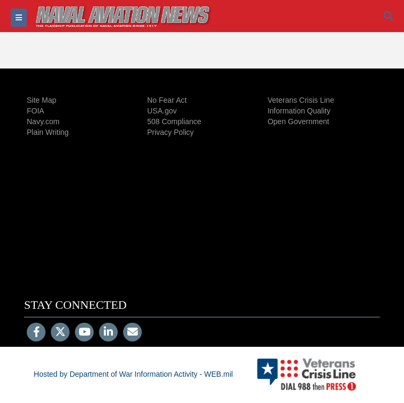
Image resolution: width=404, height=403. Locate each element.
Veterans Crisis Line (301, 100)
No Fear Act (167, 100)
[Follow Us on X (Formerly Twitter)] (60, 333)
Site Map (41, 100)
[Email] (132, 333)
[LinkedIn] (108, 333)
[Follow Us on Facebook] (36, 333)
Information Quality (299, 111)
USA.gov (162, 111)
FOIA (35, 111)
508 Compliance (174, 121)
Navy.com (43, 121)
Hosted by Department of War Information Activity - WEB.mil (133, 374)
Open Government (298, 121)
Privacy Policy (170, 132)
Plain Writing (47, 132)
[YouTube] (84, 333)
